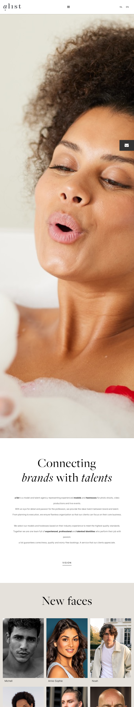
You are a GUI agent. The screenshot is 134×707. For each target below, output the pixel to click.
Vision (67, 562)
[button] (68, 7)
